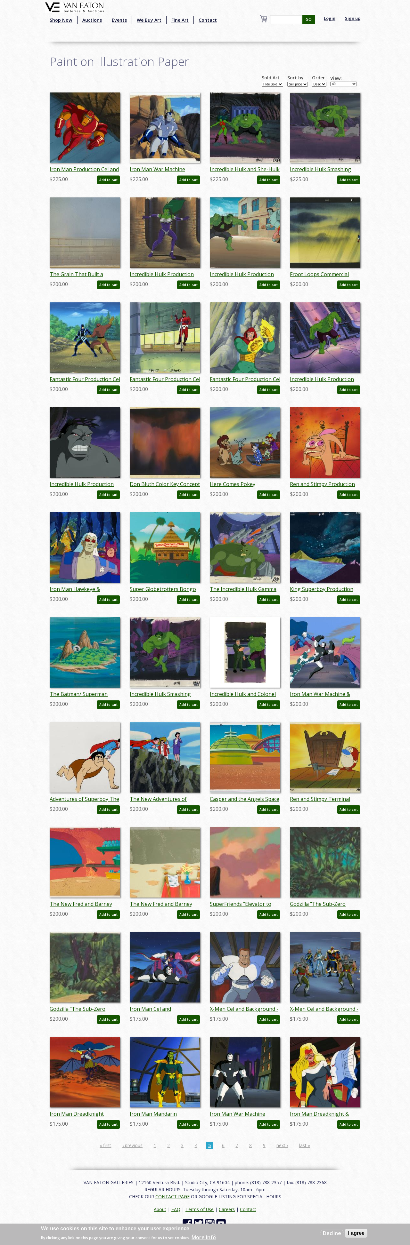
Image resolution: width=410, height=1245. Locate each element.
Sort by (295, 78)
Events (119, 20)
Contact (208, 20)
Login (329, 18)
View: (336, 78)
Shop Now (61, 20)
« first (105, 1145)
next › (282, 1145)
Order (318, 78)
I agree (356, 1233)
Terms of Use (199, 1209)
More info (204, 1237)
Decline (332, 1233)
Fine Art (180, 20)
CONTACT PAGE (172, 1196)
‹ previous (132, 1145)
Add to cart (108, 180)
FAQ (175, 1209)
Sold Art (271, 78)
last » (304, 1145)
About (160, 1209)
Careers (227, 1209)
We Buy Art (149, 20)
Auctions (92, 20)
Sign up (352, 18)
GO (309, 19)
